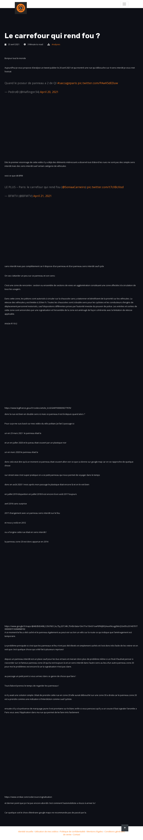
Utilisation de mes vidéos (46, 831)
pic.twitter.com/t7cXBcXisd (105, 187)
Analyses (56, 44)
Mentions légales (95, 831)
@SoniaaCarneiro (73, 187)
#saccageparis (67, 83)
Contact (76, 834)
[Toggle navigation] (124, 4)
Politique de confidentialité (72, 831)
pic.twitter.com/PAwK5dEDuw (98, 83)
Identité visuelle (25, 831)
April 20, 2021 (49, 92)
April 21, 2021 (42, 196)
